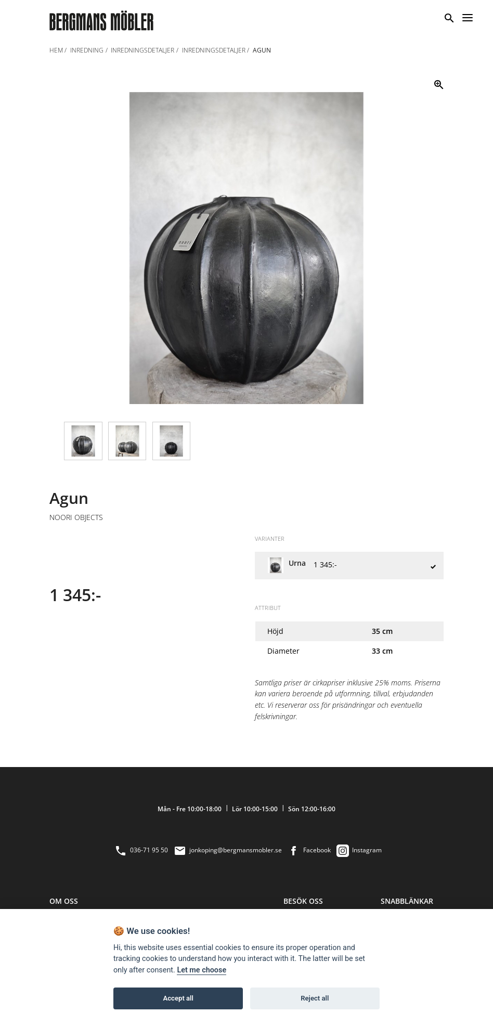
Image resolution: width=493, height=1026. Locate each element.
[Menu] (467, 16)
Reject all (315, 998)
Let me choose (201, 970)
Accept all (178, 998)
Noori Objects (76, 517)
